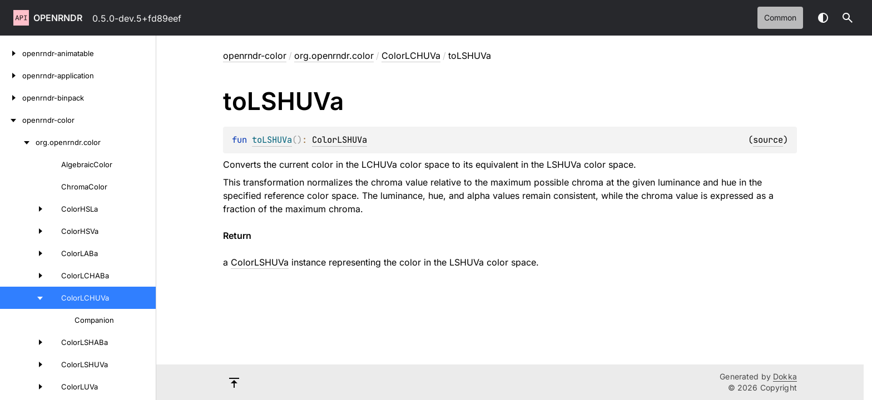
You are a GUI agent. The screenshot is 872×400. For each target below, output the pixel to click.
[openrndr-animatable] (11, 53)
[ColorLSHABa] (24, 342)
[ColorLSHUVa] (24, 364)
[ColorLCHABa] (24, 275)
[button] (847, 18)
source (768, 140)
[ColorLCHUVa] (24, 298)
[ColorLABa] (24, 253)
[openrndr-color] (11, 120)
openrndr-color (254, 55)
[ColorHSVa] (24, 231)
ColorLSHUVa (339, 140)
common (780, 17)
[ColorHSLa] (24, 209)
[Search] (847, 18)
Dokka (785, 376)
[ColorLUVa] (24, 387)
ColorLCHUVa (411, 55)
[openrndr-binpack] (11, 98)
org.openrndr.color (334, 55)
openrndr (57, 17)
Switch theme (823, 18)
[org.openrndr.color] (18, 142)
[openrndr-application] (11, 75)
